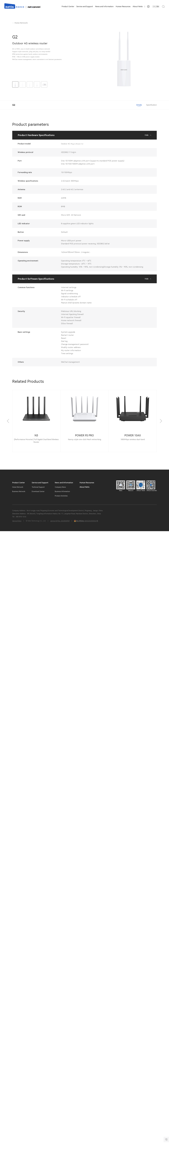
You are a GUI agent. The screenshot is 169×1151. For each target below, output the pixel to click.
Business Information (62, 1111)
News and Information (104, 6)
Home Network (20, 23)
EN (158, 6)
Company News (60, 1107)
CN (154, 6)
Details (139, 105)
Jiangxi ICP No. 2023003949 (60, 1141)
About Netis (138, 6)
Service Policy (16, 1141)
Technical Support (38, 1107)
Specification (151, 105)
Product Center (18, 1102)
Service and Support (84, 6)
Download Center (38, 1111)
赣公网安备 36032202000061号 (86, 1141)
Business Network (18, 1111)
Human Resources (123, 6)
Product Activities (61, 1116)
